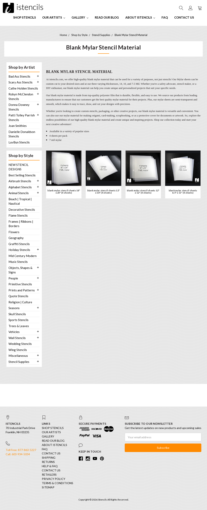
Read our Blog (107, 17)
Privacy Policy (53, 478)
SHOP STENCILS (24, 17)
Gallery (80, 17)
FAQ (165, 17)
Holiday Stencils (19, 250)
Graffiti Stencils (19, 244)
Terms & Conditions (57, 483)
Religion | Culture (20, 302)
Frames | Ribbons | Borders (20, 224)
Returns (48, 462)
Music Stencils (18, 261)
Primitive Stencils (20, 284)
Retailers (49, 474)
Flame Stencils (18, 215)
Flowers (13, 232)
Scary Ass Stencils (20, 82)
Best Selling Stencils (22, 175)
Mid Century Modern (22, 256)
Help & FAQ (50, 466)
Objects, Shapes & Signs (20, 270)
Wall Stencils (17, 338)
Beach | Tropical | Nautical (20, 201)
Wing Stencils (17, 350)
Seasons (14, 308)
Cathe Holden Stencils (23, 88)
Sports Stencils (18, 320)
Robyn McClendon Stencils (20, 96)
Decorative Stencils (21, 209)
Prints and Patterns (21, 290)
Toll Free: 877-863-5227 (21, 450)
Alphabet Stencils (20, 187)
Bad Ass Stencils (19, 76)
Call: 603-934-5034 (18, 454)
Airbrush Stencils (19, 181)
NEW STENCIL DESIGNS (18, 167)
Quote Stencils (18, 296)
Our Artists (53, 17)
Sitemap (48, 487)
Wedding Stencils (20, 344)
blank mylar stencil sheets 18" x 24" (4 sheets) (64, 191)
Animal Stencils (18, 193)
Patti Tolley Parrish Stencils (21, 117)
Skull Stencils (17, 314)
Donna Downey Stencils (19, 107)
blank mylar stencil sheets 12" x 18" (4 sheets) (103, 191)
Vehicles (14, 332)
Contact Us (184, 17)
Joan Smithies (17, 126)
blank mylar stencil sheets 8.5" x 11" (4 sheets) (183, 191)
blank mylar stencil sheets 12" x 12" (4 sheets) (143, 191)
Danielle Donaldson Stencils (21, 134)
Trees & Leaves (18, 326)
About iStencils (140, 17)
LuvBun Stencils (19, 142)
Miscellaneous (18, 355)
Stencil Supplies (18, 362)
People (13, 278)
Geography (16, 238)
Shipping (48, 457)
